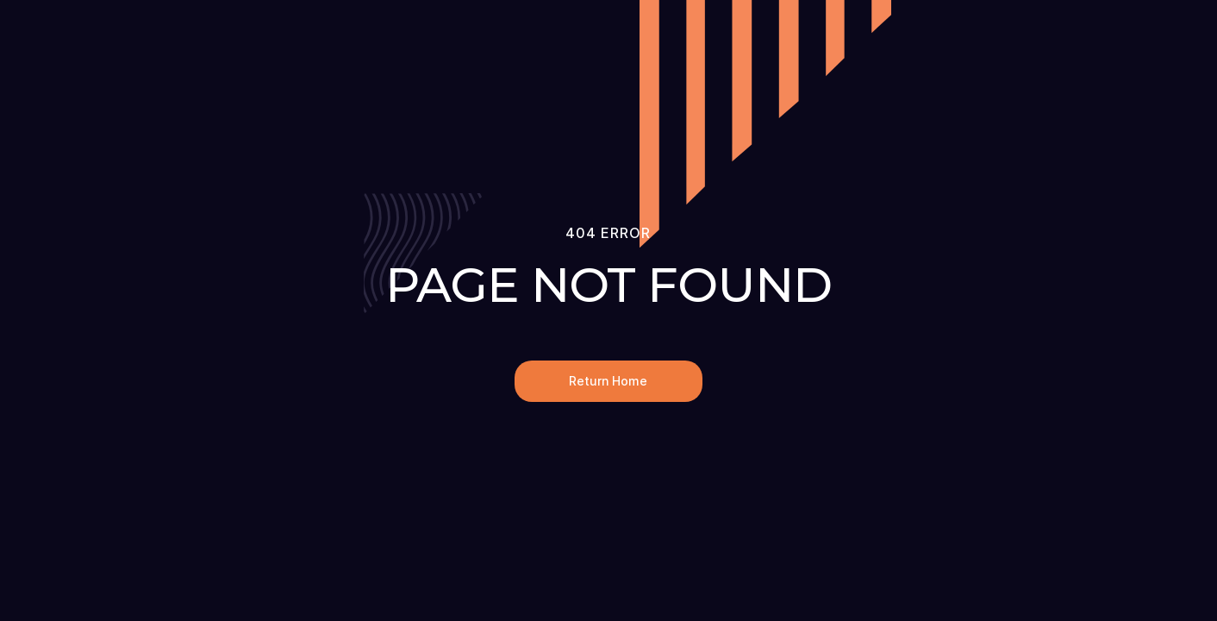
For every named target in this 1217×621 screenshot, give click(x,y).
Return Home (608, 380)
